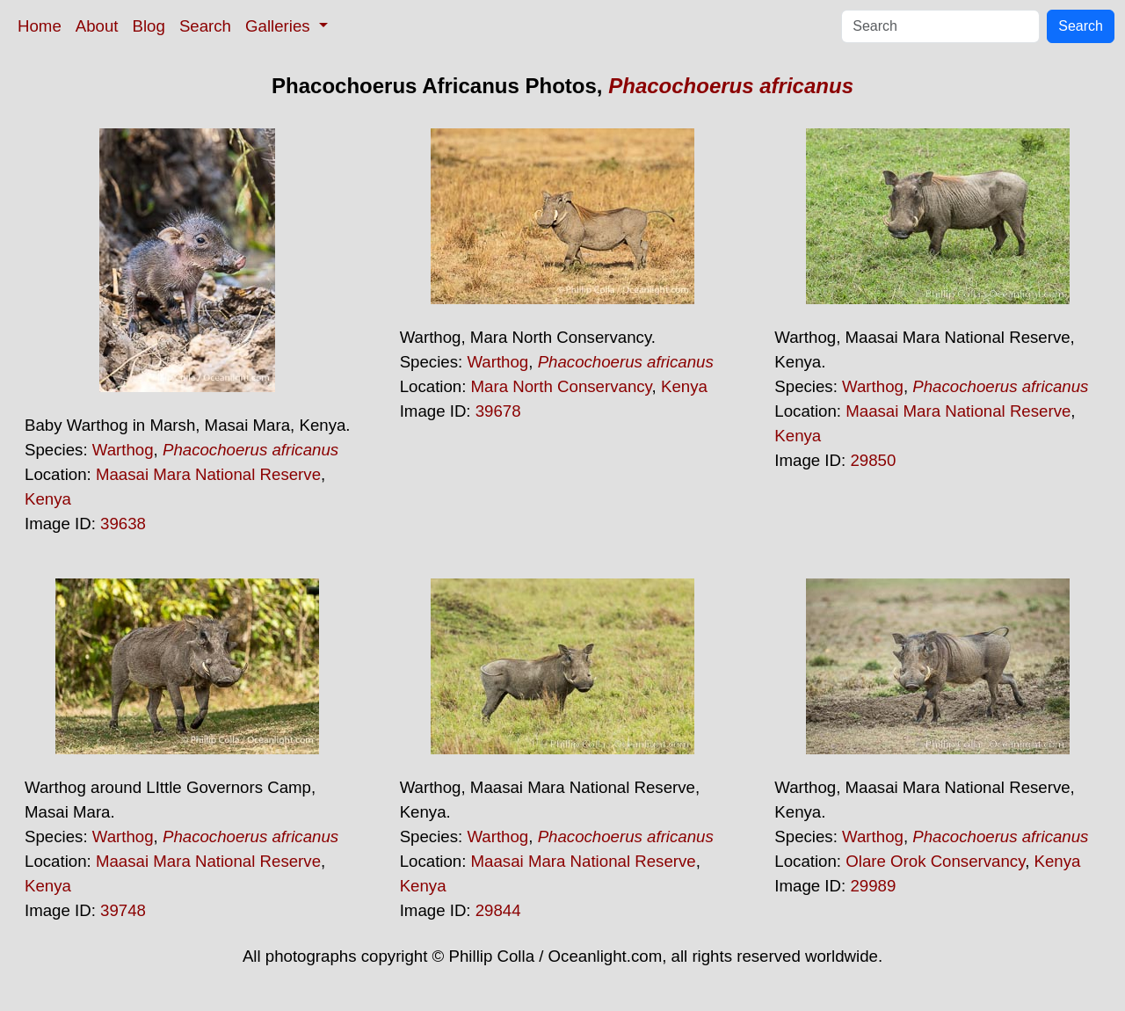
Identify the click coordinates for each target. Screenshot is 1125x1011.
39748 (123, 910)
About (97, 26)
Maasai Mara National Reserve (208, 474)
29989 (873, 885)
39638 (123, 523)
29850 (873, 460)
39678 (498, 411)
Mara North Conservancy (561, 386)
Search (205, 26)
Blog (149, 26)
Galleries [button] (280, 26)
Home (40, 26)
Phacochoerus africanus (730, 86)
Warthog (123, 449)
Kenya (48, 499)
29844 (498, 910)
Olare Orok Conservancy (935, 861)
